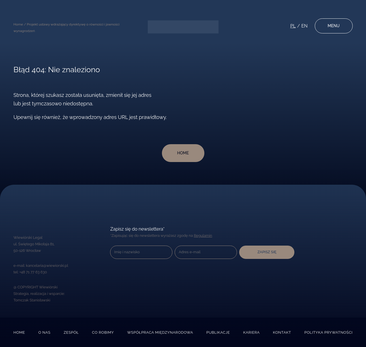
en (304, 26)
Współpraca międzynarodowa (160, 332)
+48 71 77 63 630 (33, 272)
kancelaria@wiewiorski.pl (47, 265)
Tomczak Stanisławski (32, 300)
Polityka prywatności (328, 332)
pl (293, 26)
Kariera (251, 332)
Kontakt (282, 332)
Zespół (71, 332)
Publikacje (218, 332)
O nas (44, 332)
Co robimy (103, 332)
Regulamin (203, 235)
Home (19, 332)
